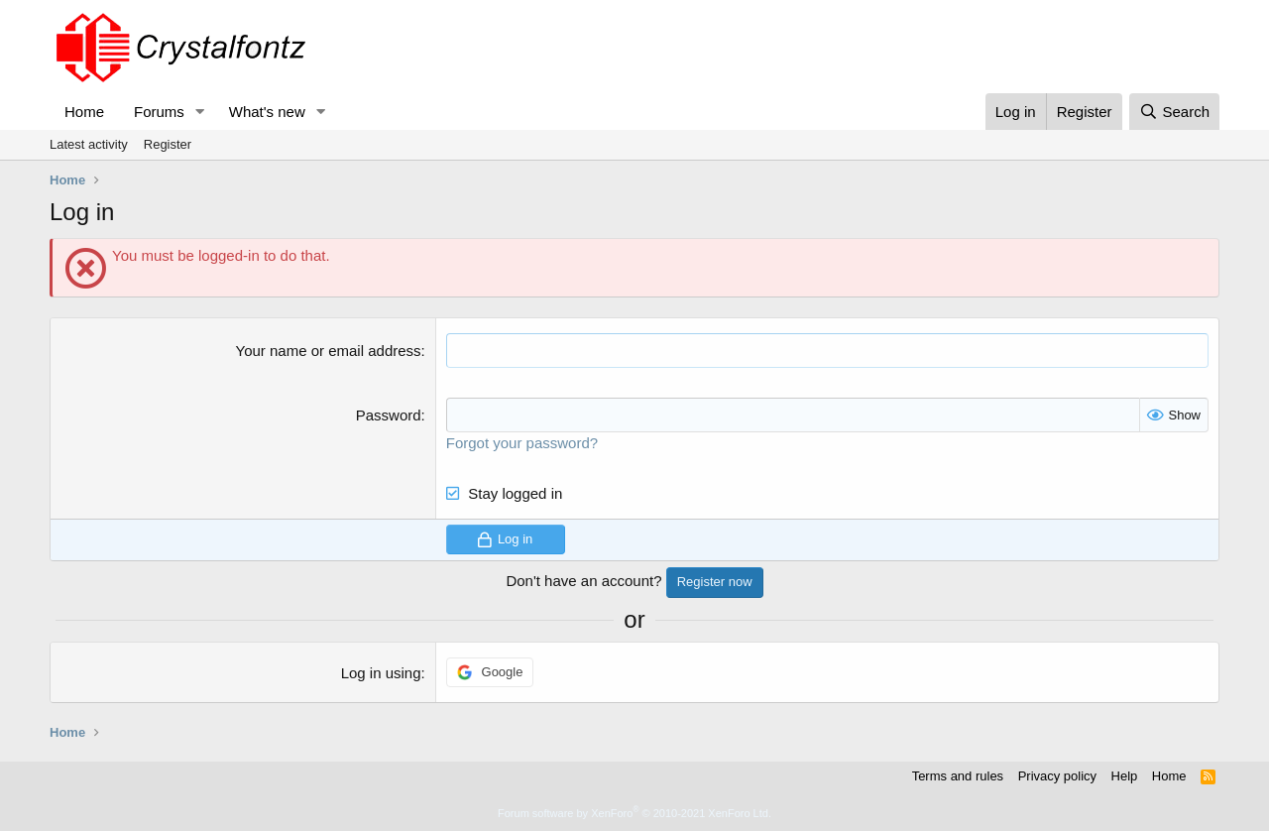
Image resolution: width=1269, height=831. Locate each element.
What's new (267, 111)
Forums (159, 111)
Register (167, 144)
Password (388, 415)
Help (1124, 776)
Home (84, 111)
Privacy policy (1057, 776)
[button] (200, 111)
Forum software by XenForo (634, 813)
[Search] (1174, 111)
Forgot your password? (522, 442)
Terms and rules (957, 776)
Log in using (381, 672)
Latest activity (89, 144)
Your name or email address (328, 350)
